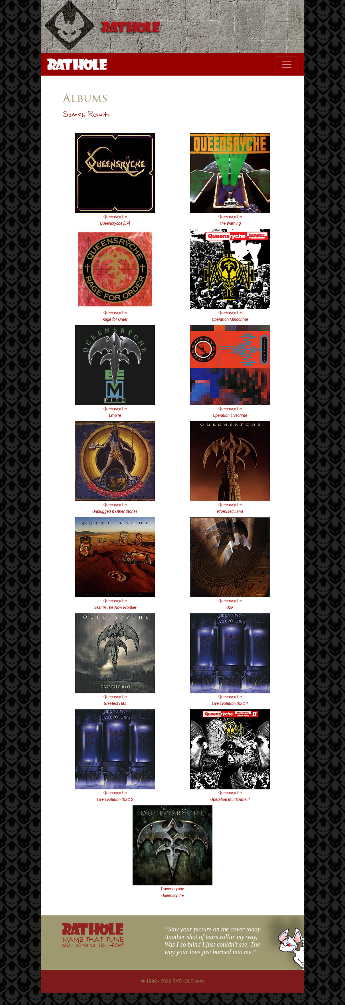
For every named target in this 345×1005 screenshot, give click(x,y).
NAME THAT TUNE (92, 942)
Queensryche (115, 216)
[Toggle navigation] (287, 64)
